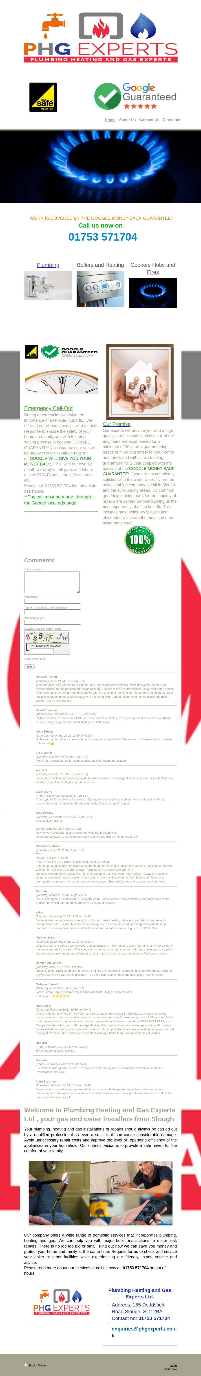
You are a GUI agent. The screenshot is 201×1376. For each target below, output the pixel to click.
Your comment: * (34, 569)
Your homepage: (34, 618)
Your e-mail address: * (46, 607)
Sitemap (42, 1365)
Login (173, 1365)
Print (30, 1365)
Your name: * (32, 597)
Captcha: (42, 628)
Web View (170, 1369)
